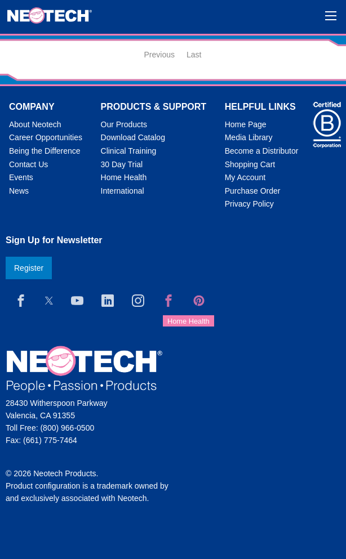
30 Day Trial (122, 164)
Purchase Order (253, 190)
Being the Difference (45, 150)
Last (194, 54)
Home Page (246, 124)
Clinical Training (129, 150)
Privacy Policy (249, 203)
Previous (159, 54)
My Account (245, 177)
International (122, 190)
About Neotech (35, 124)
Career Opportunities (45, 137)
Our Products (124, 124)
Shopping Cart (250, 164)
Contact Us (28, 164)
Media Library (249, 137)
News (19, 190)
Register (28, 267)
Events (21, 177)
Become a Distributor (262, 150)
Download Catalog (133, 137)
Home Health (124, 177)
